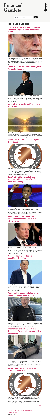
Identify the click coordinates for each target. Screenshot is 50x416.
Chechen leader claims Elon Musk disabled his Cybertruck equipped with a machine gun (24, 331)
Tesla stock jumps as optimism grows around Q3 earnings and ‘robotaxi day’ (23, 294)
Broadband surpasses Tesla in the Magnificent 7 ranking (21, 257)
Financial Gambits (13, 8)
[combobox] (23, 17)
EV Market (17, 410)
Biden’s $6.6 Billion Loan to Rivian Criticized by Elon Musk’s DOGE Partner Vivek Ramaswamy (24, 179)
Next (40, 405)
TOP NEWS (10, 410)
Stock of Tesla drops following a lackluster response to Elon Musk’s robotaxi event (22, 218)
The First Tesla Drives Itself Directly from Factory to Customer (24, 68)
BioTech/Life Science (12, 412)
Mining (22, 410)
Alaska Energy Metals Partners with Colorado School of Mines (22, 369)
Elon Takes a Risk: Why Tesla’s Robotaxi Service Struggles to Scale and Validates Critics (24, 29)
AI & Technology (28, 410)
